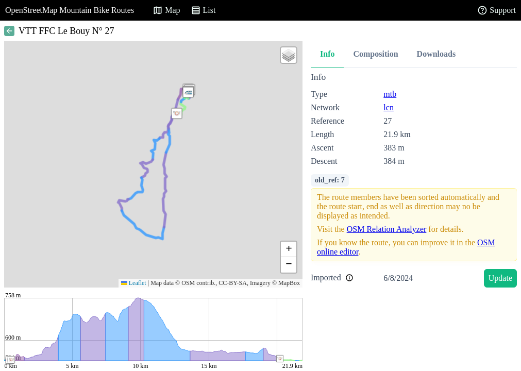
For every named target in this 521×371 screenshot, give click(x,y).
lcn (388, 107)
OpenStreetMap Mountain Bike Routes (69, 10)
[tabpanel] (414, 182)
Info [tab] (327, 53)
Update (500, 278)
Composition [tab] (375, 53)
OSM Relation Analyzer (387, 229)
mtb (389, 94)
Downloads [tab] (436, 53)
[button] (177, 113)
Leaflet (133, 282)
